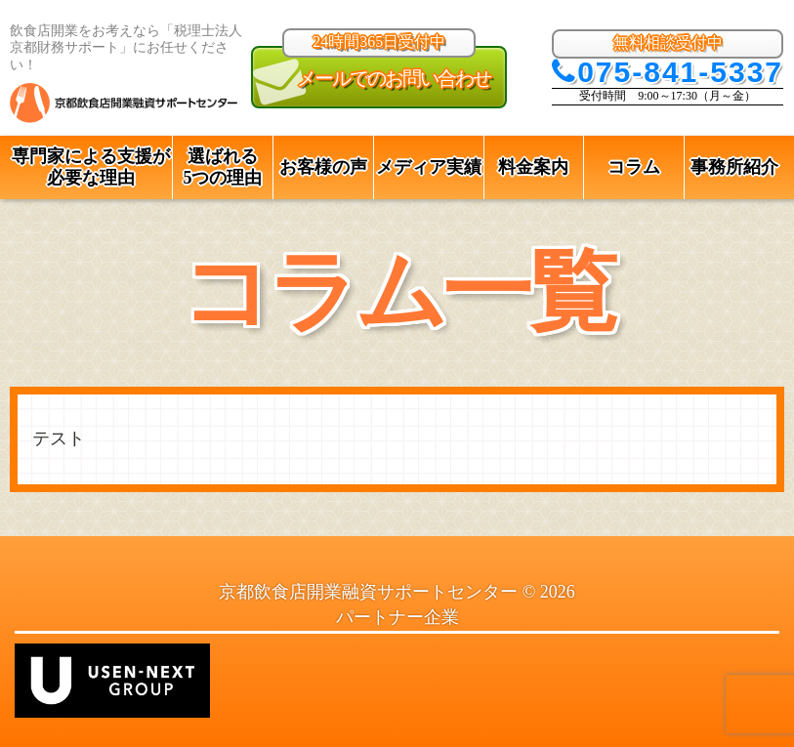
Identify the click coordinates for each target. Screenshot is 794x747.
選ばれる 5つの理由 (222, 167)
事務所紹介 (734, 167)
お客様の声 (323, 167)
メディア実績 (428, 167)
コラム (633, 167)
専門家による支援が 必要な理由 (91, 167)
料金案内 (533, 167)
